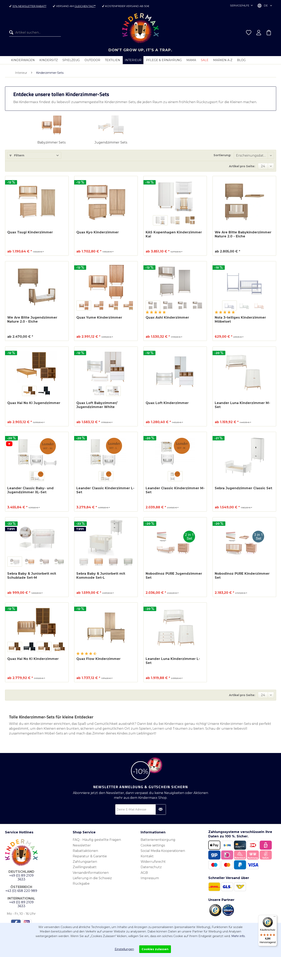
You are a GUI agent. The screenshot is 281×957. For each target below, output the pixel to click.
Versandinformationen (91, 873)
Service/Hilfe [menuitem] (240, 5)
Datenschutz (151, 867)
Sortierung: (222, 155)
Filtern (16, 155)
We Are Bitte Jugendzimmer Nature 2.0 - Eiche (32, 319)
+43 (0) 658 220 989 (21, 891)
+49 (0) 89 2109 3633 (21, 877)
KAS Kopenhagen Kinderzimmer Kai (174, 234)
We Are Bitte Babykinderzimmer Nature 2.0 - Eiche (243, 234)
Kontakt (147, 856)
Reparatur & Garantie (90, 856)
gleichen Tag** (85, 6)
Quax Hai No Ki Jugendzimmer (33, 403)
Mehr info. (238, 936)
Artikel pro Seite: (242, 166)
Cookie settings (153, 845)
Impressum (150, 878)
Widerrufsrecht (153, 862)
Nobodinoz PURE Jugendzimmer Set (174, 576)
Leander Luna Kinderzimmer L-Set (173, 661)
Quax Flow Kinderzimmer (98, 659)
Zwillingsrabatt (85, 867)
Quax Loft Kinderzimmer (167, 403)
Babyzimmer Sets (51, 142)
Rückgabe (81, 883)
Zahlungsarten (85, 862)
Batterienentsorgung (158, 840)
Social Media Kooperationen (163, 851)
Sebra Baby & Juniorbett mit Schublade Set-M (31, 576)
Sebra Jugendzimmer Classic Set (243, 488)
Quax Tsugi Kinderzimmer (30, 232)
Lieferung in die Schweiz (92, 878)
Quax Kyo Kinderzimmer (97, 232)
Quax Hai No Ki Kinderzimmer (33, 659)
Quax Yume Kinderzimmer (99, 317)
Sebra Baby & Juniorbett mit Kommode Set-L (100, 576)
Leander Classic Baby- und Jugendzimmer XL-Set (30, 490)
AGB (144, 873)
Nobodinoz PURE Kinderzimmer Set (242, 576)
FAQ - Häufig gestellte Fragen (97, 840)
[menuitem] (35, 33)
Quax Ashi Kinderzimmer (167, 317)
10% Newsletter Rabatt (29, 6)
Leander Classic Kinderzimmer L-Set (105, 490)
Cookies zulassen (155, 949)
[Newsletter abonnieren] (161, 809)
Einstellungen (124, 949)
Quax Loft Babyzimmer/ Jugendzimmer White (96, 405)
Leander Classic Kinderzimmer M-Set (175, 490)
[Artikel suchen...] (35, 33)
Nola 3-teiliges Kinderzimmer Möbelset (240, 319)
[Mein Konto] (259, 33)
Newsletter (82, 845)
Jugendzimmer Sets (111, 142)
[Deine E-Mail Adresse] (140, 809)
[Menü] (274, 917)
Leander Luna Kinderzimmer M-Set (242, 405)
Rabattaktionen (85, 851)
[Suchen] (12, 33)
